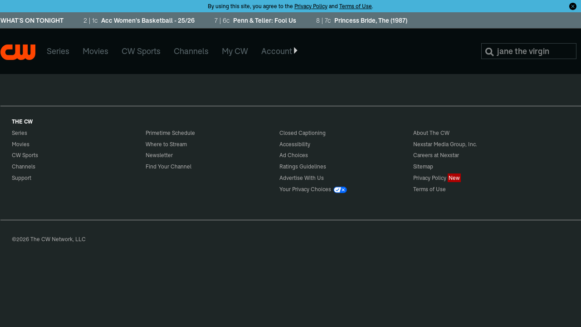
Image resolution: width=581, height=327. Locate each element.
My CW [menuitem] (235, 51)
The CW (17, 52)
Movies (20, 144)
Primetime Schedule (170, 132)
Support (21, 177)
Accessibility (294, 144)
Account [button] (280, 51)
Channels (23, 166)
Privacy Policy (310, 6)
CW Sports (25, 155)
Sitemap (423, 166)
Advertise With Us (301, 177)
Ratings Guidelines (302, 166)
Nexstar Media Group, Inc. (445, 144)
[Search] (528, 51)
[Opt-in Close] (572, 6)
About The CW (431, 132)
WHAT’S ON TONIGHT (31, 21)
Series (19, 132)
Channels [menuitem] (191, 51)
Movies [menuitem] (95, 51)
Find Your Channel (168, 166)
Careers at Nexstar (436, 155)
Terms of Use (355, 6)
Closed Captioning (302, 132)
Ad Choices (293, 155)
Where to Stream (166, 144)
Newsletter (159, 155)
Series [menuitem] (58, 51)
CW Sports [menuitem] (141, 51)
